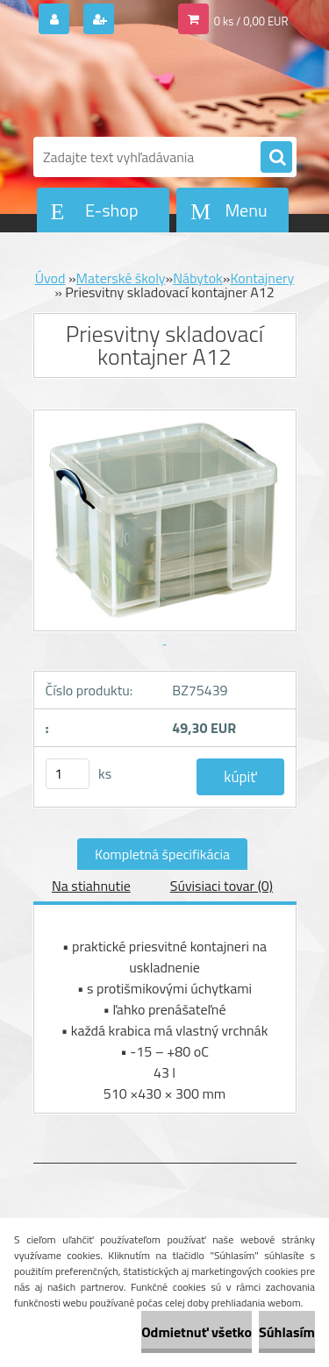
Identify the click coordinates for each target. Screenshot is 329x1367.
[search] (276, 157)
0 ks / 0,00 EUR (251, 21)
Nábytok (198, 277)
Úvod (50, 277)
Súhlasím (287, 1331)
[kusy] (67, 773)
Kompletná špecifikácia (162, 854)
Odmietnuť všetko (196, 1331)
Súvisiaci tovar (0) (221, 885)
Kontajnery (262, 277)
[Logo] (154, 86)
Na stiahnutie (91, 885)
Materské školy (121, 277)
